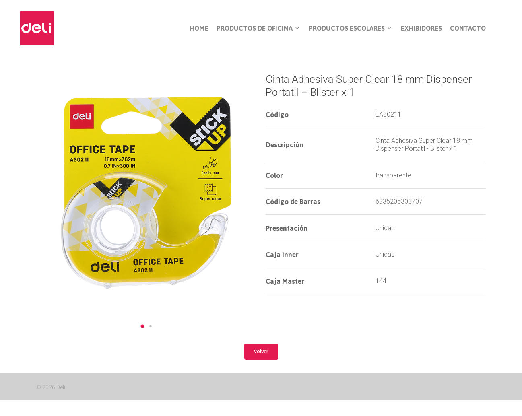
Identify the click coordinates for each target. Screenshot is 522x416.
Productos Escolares (350, 28)
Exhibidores (421, 28)
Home (199, 28)
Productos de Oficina (258, 28)
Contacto (468, 28)
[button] (142, 326)
